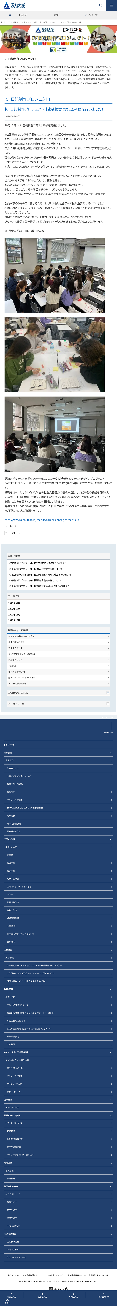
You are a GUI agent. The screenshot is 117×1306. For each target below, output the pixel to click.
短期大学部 (12, 910)
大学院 (10, 926)
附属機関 (11, 1044)
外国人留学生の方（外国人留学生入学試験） (26, 981)
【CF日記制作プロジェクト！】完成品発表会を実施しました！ (35, 569)
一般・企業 (103, 1296)
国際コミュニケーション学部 (19, 886)
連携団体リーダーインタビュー (21, 677)
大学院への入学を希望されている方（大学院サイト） (29, 973)
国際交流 (8, 1099)
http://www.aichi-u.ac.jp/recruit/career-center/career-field (42, 520)
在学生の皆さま (15, 648)
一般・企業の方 (13, 1225)
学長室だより (13, 768)
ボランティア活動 (14, 1083)
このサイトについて (11, 1275)
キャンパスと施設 (14, 799)
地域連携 (11, 815)
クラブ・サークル (14, 1091)
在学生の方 (12, 1209)
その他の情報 (10, 1233)
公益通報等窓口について (78, 1275)
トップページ (9, 744)
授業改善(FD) (13, 1036)
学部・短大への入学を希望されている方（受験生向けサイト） (33, 965)
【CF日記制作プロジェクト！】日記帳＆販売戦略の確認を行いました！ (40, 574)
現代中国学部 (13, 878)
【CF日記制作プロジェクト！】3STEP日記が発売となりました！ (37, 563)
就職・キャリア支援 (18, 630)
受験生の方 (12, 1202)
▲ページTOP (107, 717)
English (23, 15)
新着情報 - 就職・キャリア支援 (21, 636)
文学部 (10, 894)
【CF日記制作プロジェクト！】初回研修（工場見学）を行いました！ (8, 526)
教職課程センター (16, 659)
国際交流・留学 (12, 1107)
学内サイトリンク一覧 (16, 1257)
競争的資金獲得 (14, 823)
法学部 (10, 855)
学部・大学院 (9, 839)
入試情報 (8, 949)
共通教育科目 (13, 918)
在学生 (42, 1296)
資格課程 (11, 941)
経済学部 (11, 862)
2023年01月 (14, 603)
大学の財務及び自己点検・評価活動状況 (25, 807)
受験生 (11, 1296)
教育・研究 (8, 989)
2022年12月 (14, 608)
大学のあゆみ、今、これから (19, 776)
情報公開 (11, 791)
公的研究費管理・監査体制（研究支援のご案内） (28, 1028)
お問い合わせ (13, 1249)
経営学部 (11, 870)
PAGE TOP (108, 732)
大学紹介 (8, 752)
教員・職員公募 (13, 831)
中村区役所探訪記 (16, 671)
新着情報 (11, 1131)
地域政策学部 (13, 902)
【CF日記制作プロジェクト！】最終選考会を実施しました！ (13, 526)
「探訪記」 (12, 665)
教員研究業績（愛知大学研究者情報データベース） (29, 1012)
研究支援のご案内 (15, 1020)
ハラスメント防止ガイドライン (52, 1275)
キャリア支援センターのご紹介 (21, 653)
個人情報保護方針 (30, 1275)
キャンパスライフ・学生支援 (16, 1052)
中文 (56, 15)
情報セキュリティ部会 (99, 1275)
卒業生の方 (12, 1217)
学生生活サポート (15, 1068)
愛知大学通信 (13, 1241)
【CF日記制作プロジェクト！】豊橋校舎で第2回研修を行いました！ (38, 586)
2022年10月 (14, 620)
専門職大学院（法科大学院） (19, 933)
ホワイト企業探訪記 (17, 683)
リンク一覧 (92, 15)
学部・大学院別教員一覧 (17, 1004)
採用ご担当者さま (16, 642)
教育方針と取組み (15, 784)
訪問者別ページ (11, 1186)
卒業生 (73, 1296)
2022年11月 (14, 614)
